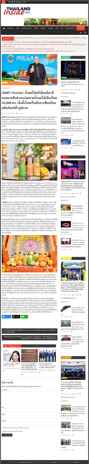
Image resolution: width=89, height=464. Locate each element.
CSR (62, 28)
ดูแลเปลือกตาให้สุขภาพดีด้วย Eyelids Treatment (11, 365)
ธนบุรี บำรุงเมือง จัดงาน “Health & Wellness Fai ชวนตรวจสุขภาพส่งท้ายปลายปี (47, 365)
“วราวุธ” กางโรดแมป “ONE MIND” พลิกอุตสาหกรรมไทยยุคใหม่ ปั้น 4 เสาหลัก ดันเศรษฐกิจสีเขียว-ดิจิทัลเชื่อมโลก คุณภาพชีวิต (37, 42)
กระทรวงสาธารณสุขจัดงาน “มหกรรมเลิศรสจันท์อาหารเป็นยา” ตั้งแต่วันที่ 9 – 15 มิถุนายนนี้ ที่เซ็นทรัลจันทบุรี (29, 366)
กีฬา (57, 28)
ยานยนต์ (50, 28)
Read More (64, 97)
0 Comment (19, 113)
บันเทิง (36, 28)
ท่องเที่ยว (43, 28)
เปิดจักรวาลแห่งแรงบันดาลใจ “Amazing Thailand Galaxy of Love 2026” (72, 84)
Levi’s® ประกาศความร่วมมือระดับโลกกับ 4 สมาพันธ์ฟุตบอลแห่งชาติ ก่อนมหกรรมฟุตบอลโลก (28, 49)
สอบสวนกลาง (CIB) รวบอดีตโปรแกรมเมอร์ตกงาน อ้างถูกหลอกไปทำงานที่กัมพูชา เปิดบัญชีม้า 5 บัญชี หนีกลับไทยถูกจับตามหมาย (73, 428)
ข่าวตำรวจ (64, 378)
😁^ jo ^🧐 (16, 368)
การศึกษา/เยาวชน (26, 28)
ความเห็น (5, 390)
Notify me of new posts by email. (13, 431)
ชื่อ (3, 407)
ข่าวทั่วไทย (81, 28)
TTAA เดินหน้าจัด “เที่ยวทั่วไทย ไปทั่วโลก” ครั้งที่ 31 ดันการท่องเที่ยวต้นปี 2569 (78, 143)
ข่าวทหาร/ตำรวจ (70, 28)
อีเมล (4, 414)
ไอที (18, 28)
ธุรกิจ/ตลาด (10, 28)
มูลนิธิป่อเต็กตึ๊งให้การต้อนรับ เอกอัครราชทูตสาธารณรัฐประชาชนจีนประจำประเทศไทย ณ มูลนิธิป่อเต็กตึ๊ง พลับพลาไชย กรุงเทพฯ (72, 341)
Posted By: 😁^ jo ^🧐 (8, 113)
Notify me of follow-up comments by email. (16, 428)
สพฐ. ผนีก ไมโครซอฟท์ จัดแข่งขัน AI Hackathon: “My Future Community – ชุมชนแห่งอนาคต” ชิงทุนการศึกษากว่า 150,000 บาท (38, 51)
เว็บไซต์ (4, 421)
